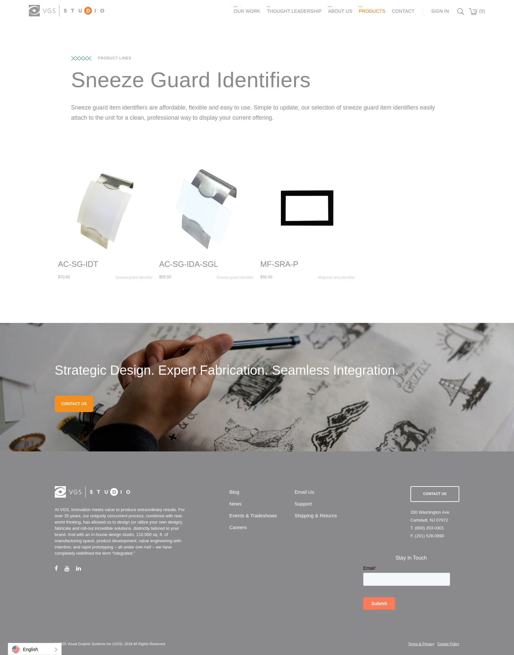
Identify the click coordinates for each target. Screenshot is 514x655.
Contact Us (434, 494)
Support (303, 503)
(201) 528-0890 (429, 535)
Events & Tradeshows (253, 515)
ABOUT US (340, 11)
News (235, 503)
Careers (238, 527)
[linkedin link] (82, 568)
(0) (482, 11)
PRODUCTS (372, 11)
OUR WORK (247, 11)
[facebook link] (60, 568)
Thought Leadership (294, 11)
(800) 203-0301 (429, 528)
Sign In (440, 11)
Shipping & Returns (316, 515)
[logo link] (66, 10)
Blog (234, 492)
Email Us (304, 492)
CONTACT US (74, 404)
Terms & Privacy (421, 644)
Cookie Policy (449, 644)
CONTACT (403, 11)
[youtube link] (70, 568)
